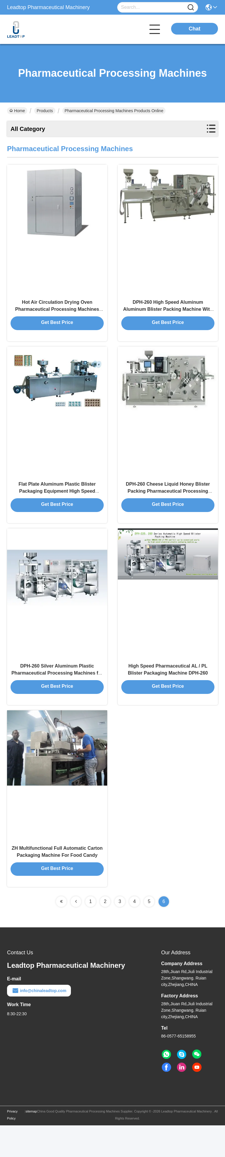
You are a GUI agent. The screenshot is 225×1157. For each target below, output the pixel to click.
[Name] (190, 7)
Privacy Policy (12, 1146)
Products (45, 110)
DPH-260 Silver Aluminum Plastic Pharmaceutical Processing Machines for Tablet (57, 695)
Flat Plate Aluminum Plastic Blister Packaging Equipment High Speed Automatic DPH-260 (57, 506)
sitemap (31, 1143)
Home (17, 110)
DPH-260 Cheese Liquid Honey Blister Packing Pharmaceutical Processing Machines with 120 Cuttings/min (168, 506)
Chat (194, 29)
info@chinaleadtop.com (39, 1022)
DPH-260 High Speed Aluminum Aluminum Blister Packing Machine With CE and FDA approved (168, 316)
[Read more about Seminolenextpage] (61, 933)
